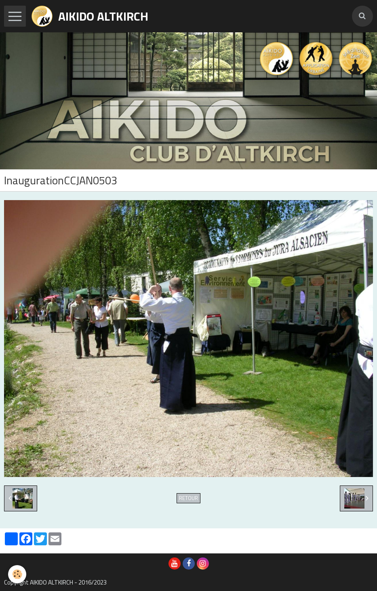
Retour (188, 498)
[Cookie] (17, 574)
